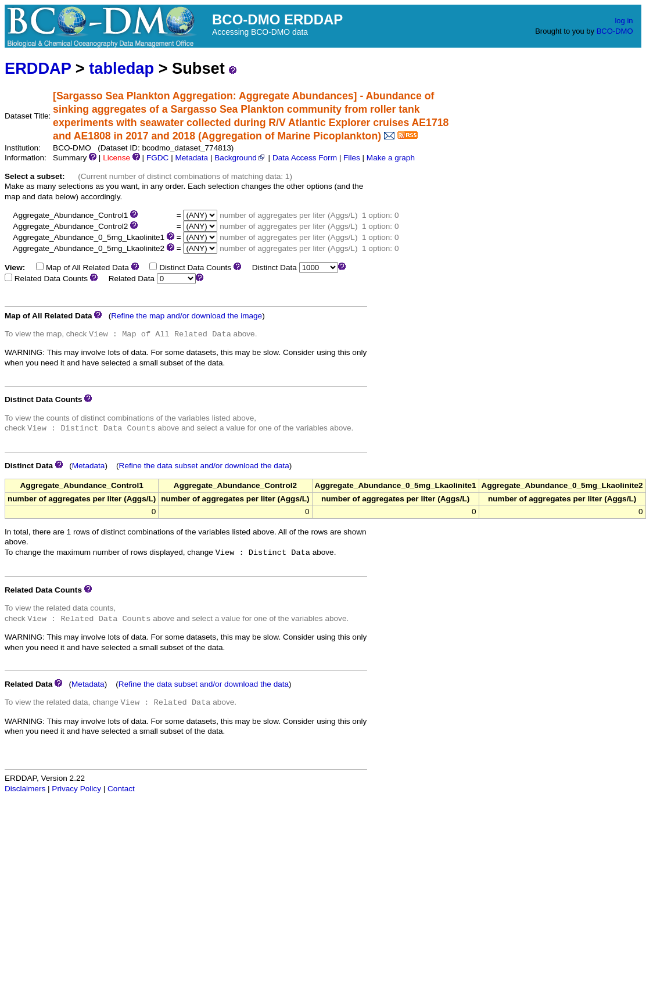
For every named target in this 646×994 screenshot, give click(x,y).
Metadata (191, 157)
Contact (121, 788)
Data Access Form (304, 157)
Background (240, 157)
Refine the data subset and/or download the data (204, 465)
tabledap (121, 68)
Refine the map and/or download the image (186, 315)
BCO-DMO (615, 31)
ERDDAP (38, 68)
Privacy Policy (76, 788)
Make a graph (391, 157)
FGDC (157, 157)
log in (624, 20)
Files (351, 157)
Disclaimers (25, 788)
